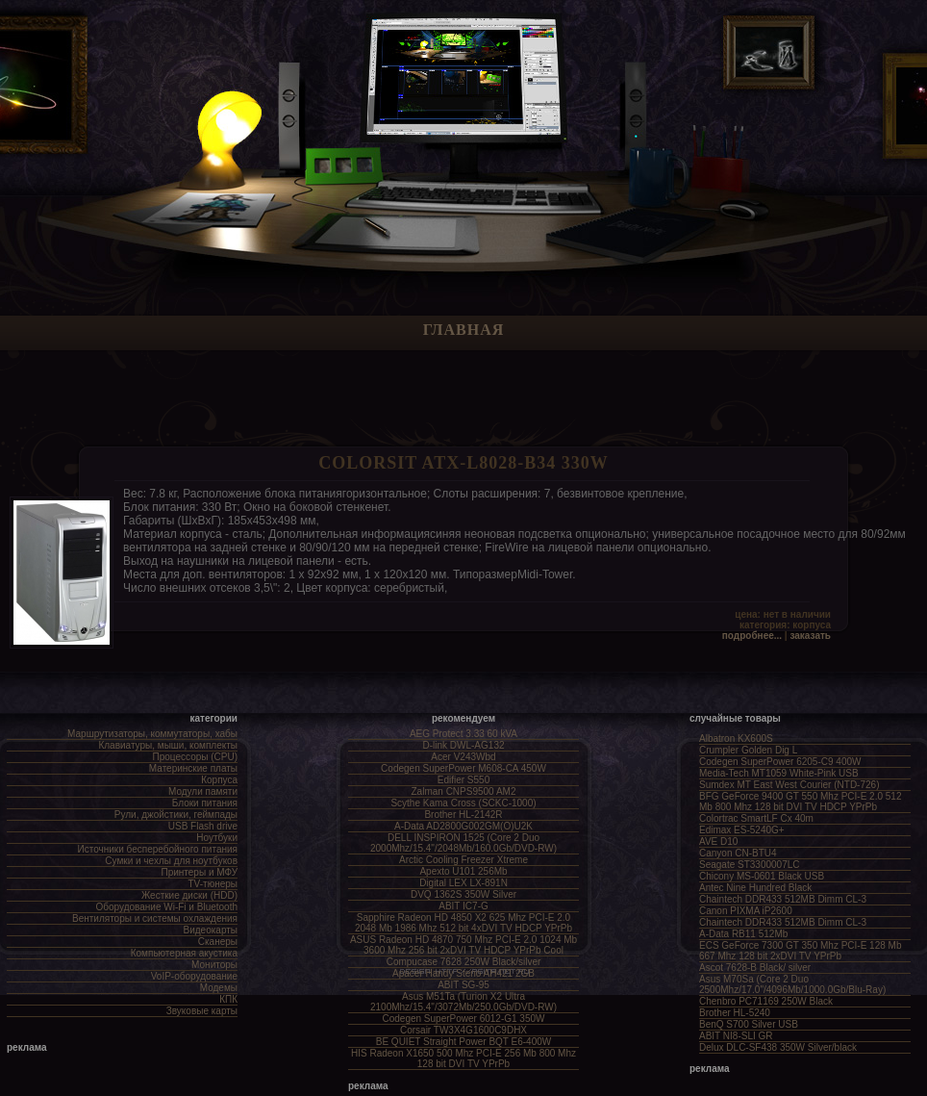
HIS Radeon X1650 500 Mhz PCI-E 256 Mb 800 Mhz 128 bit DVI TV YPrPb (463, 1058)
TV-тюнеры (213, 884)
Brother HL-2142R (463, 814)
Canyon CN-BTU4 (738, 853)
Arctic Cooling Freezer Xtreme (463, 859)
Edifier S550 (463, 780)
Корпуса (219, 780)
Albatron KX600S (736, 738)
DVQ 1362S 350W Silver (463, 894)
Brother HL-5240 (734, 1012)
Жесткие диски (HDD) (189, 895)
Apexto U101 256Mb (463, 871)
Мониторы (214, 964)
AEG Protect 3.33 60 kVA (463, 733)
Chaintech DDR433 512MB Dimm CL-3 (782, 899)
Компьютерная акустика (184, 953)
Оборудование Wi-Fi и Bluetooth (166, 907)
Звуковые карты (202, 1011)
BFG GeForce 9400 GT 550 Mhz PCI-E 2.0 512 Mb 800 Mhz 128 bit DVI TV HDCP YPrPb (800, 801)
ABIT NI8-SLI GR (736, 1036)
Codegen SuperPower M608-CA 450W (463, 768)
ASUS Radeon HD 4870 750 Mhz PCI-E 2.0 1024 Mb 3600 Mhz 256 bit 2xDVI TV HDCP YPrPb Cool (463, 945)
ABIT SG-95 (463, 985)
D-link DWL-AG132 (463, 745)
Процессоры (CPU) (195, 757)
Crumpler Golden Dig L (748, 750)
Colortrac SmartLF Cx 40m (756, 818)
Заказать (810, 635)
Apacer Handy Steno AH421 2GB (463, 973)
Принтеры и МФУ (199, 872)
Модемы (219, 987)
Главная (463, 329)
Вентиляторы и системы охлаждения (155, 918)
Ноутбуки (217, 837)
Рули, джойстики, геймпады (176, 814)
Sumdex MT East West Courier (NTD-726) (789, 784)
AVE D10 (718, 841)
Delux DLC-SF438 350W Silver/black (778, 1047)
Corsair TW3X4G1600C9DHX (463, 1030)
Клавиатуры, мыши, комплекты (168, 745)
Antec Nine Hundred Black (755, 887)
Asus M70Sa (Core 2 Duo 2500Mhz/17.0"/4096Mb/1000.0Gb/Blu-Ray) (792, 984)
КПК (228, 999)
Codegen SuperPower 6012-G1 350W (464, 1018)
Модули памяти (203, 791)
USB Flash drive (203, 826)
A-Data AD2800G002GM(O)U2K (463, 826)
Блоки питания (205, 803)
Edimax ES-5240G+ (742, 830)
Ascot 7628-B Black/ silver (755, 967)
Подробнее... (752, 635)
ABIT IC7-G (463, 906)
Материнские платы (193, 768)
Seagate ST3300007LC (749, 864)
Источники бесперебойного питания (158, 849)
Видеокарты (211, 930)
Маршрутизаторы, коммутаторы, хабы (152, 733)
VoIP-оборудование (194, 976)
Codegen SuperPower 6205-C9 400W (780, 761)
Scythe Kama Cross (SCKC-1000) (463, 803)
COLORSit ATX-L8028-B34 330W (463, 462)
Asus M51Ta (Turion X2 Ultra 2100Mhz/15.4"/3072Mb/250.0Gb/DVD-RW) (463, 1001)
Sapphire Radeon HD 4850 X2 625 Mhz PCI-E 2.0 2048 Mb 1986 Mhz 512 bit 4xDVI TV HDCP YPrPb (463, 922)
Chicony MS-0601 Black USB (761, 876)
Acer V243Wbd (463, 757)
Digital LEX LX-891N (463, 883)
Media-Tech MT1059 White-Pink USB (779, 773)
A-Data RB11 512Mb (743, 934)
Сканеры (218, 941)
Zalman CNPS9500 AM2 (464, 791)
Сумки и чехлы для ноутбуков (171, 860)
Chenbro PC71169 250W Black (766, 1001)
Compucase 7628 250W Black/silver (464, 961)
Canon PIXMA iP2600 (745, 910)
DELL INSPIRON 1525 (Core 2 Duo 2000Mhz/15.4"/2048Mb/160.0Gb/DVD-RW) (463, 843)
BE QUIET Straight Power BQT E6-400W (463, 1041)
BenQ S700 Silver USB (748, 1024)
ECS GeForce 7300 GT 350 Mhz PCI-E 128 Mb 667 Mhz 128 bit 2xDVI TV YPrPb (800, 950)
